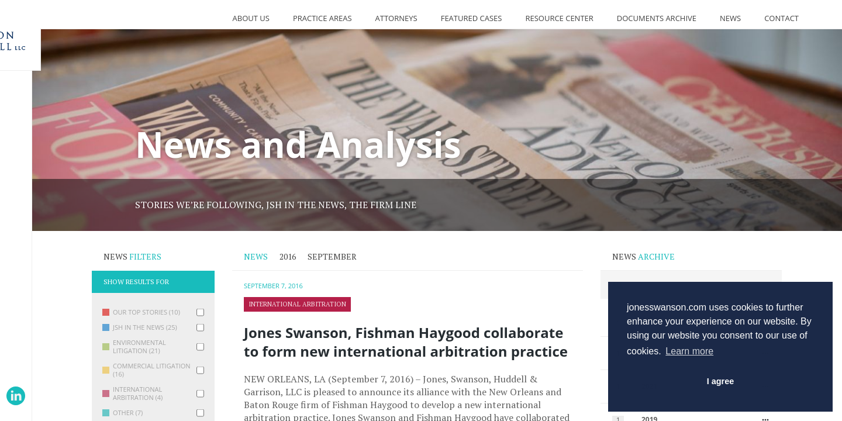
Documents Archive (656, 18)
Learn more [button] (689, 351)
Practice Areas (322, 18)
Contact (781, 18)
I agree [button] (720, 381)
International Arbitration (297, 304)
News (730, 18)
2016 (287, 256)
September (332, 256)
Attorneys (396, 18)
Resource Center (559, 18)
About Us (251, 18)
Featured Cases (471, 18)
